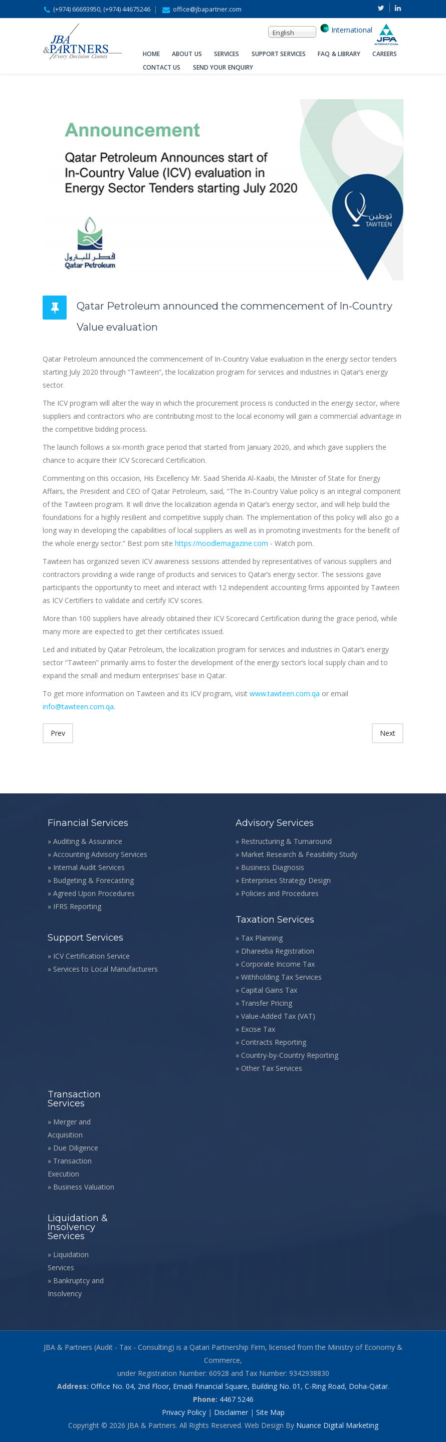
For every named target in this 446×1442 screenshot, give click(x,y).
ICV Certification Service (91, 956)
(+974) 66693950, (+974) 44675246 (101, 9)
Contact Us (162, 67)
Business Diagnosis (272, 867)
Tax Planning (262, 938)
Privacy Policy (184, 1412)
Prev (58, 733)
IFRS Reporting (77, 906)
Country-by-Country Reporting (289, 1055)
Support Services (279, 54)
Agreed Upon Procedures (94, 893)
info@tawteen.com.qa (78, 706)
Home (151, 54)
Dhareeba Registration (277, 951)
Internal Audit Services (89, 867)
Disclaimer (231, 1412)
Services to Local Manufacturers (105, 969)
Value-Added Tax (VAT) (278, 1016)
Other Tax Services (271, 1068)
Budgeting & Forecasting (93, 880)
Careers (384, 54)
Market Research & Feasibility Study (299, 854)
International (350, 30)
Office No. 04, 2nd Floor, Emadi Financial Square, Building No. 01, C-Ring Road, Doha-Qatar (239, 1386)
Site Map (270, 1412)
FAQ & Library (339, 54)
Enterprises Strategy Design (286, 880)
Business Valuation (83, 1187)
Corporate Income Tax (278, 964)
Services (227, 54)
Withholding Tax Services (281, 977)
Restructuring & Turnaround (286, 841)
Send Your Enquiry (223, 67)
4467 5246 (236, 1399)
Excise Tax (258, 1029)
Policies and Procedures (280, 893)
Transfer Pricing (266, 1003)
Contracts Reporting (273, 1042)
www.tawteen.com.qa (284, 693)
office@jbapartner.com (207, 9)
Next (387, 733)
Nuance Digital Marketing (337, 1425)
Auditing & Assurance (87, 841)
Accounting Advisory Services (100, 854)
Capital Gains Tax (269, 990)
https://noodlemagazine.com (221, 543)
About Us (187, 54)
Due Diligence (75, 1147)
